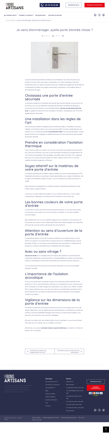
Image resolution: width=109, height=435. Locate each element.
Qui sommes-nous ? (10, 15)
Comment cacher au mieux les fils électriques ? (68, 351)
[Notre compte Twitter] (103, 15)
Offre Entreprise (50, 397)
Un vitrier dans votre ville (73, 404)
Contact (48, 406)
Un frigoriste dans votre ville (75, 407)
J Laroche (57, 35)
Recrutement (70, 384)
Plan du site (81, 417)
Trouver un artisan (55, 15)
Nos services (70, 410)
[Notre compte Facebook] (99, 15)
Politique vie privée (37, 419)
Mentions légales (36, 417)
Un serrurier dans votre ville (74, 401)
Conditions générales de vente (68, 417)
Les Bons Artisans (12, 417)
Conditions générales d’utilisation (50, 417)
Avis (46, 403)
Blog (13, 20)
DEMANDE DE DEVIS (73, 5)
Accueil (8, 20)
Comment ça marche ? (26, 15)
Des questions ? (40, 15)
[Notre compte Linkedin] (95, 15)
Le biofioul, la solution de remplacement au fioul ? (38, 351)
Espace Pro (69, 381)
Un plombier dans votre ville (75, 387)
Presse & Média (50, 394)
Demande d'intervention (94, 5)
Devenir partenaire (51, 400)
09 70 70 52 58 (51, 5)
